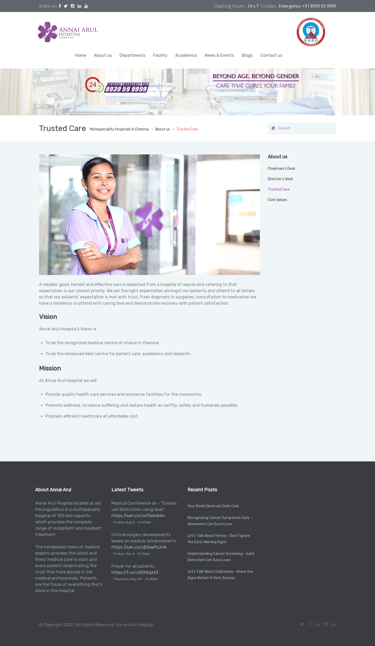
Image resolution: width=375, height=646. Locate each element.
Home (80, 55)
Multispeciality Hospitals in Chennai (119, 129)
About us (103, 55)
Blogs (247, 55)
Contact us (271, 55)
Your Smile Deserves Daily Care (212, 506)
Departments (132, 55)
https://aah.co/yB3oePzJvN (137, 547)
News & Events (219, 55)
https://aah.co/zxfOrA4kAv (137, 515)
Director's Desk (280, 179)
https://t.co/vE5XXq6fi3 (133, 572)
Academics (186, 55)
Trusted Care (279, 189)
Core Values (277, 200)
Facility (160, 55)
